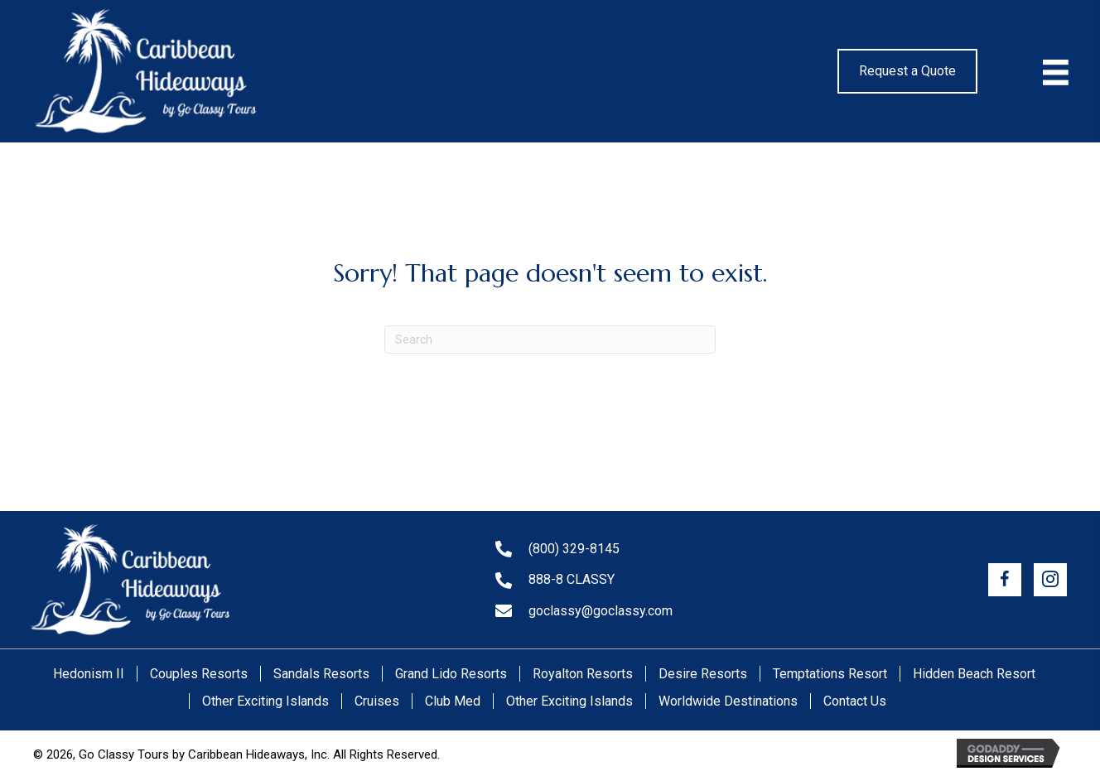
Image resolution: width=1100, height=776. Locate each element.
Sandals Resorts (321, 674)
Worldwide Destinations (728, 701)
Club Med (452, 701)
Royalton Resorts (583, 674)
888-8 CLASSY (571, 579)
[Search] (550, 339)
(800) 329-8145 (574, 549)
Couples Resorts (199, 674)
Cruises (377, 701)
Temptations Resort (830, 674)
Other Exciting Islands (265, 701)
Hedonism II (88, 674)
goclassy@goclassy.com (600, 611)
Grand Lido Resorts (451, 674)
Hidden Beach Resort (974, 674)
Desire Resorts (703, 674)
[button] (1004, 579)
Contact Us (854, 701)
